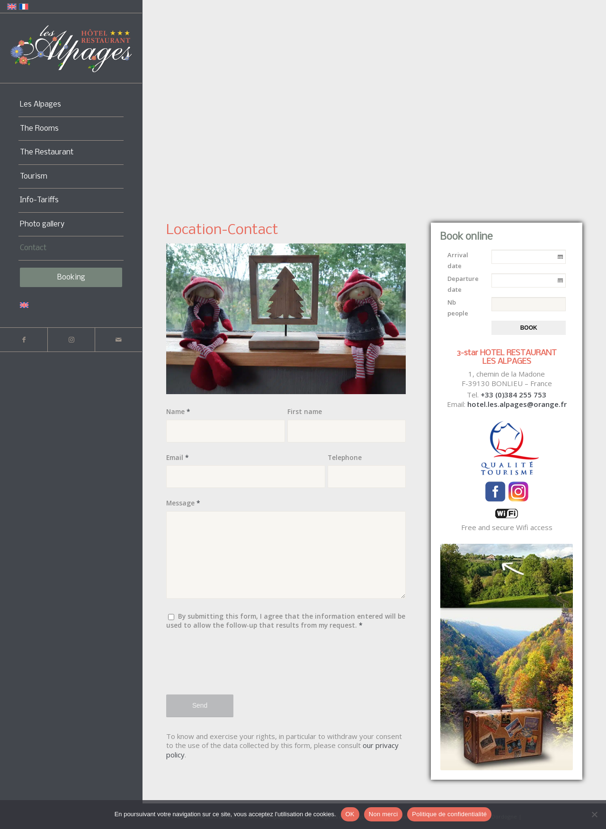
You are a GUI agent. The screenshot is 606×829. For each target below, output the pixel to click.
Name (178, 411)
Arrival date (457, 260)
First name (304, 411)
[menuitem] (71, 105)
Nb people (457, 307)
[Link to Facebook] (23, 339)
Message (183, 502)
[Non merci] (594, 814)
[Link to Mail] (118, 339)
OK (350, 814)
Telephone (345, 457)
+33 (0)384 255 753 (513, 394)
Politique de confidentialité (449, 814)
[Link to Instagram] (71, 339)
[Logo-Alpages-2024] (71, 48)
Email (177, 457)
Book (528, 327)
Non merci (383, 814)
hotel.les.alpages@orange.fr (517, 404)
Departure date (463, 284)
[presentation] (238, 667)
